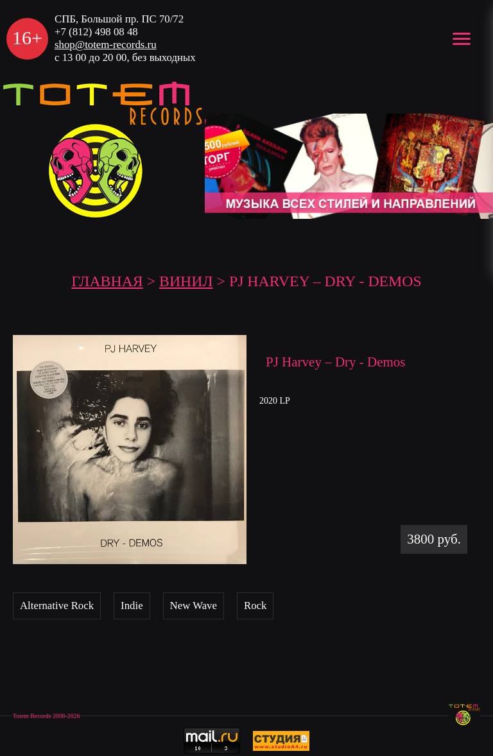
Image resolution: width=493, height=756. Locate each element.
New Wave (193, 605)
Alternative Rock (57, 605)
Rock (255, 605)
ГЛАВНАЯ (107, 281)
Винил (186, 281)
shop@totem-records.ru (106, 45)
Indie (132, 605)
